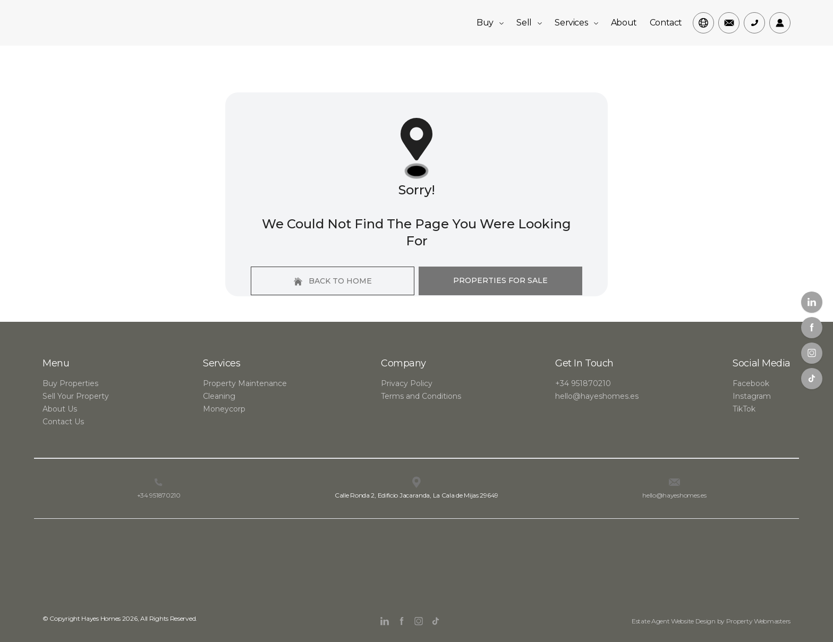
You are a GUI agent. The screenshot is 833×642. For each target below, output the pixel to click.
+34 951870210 (583, 383)
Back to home (333, 281)
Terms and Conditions (421, 396)
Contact (666, 23)
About (624, 23)
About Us (59, 409)
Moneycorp (224, 409)
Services (576, 23)
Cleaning (219, 396)
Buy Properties (70, 383)
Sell (529, 23)
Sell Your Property (75, 396)
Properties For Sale (500, 280)
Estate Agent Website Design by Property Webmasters (711, 621)
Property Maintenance (245, 383)
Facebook (751, 383)
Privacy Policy (406, 383)
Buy (490, 23)
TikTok (744, 409)
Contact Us (63, 421)
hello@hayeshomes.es (597, 396)
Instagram (752, 396)
